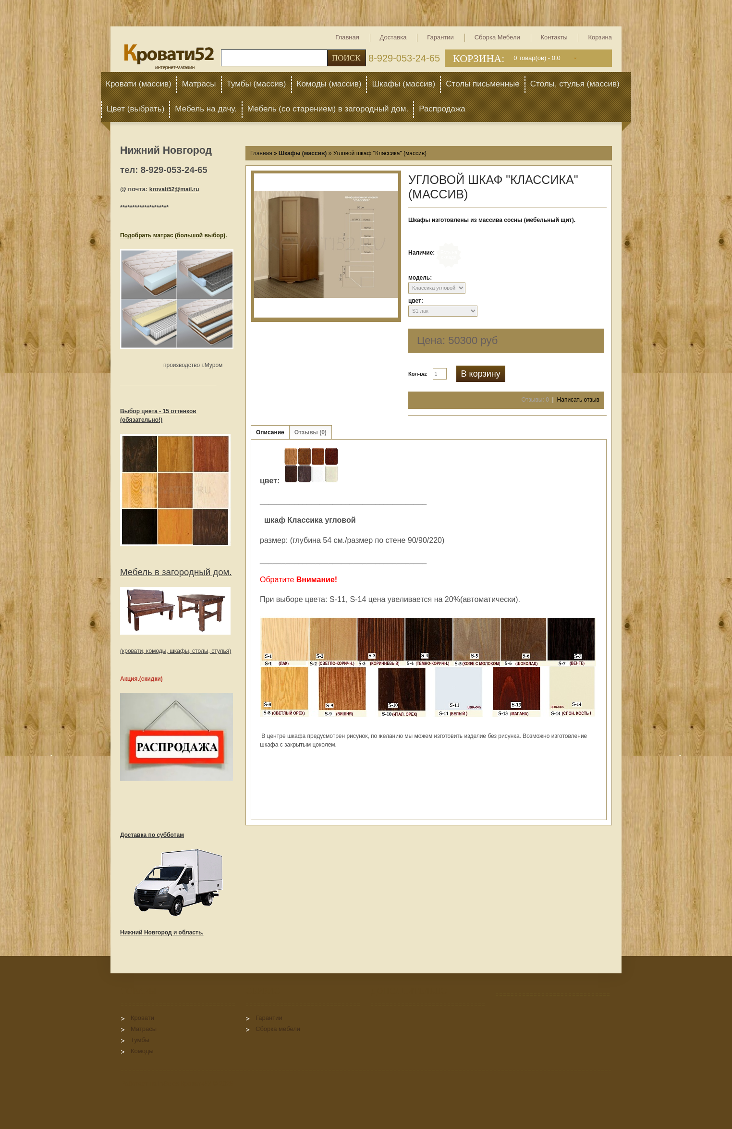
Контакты (554, 37)
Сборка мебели (497, 37)
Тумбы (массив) (256, 83)
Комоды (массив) (329, 83)
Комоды (142, 1051)
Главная (347, 37)
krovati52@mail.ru (174, 189)
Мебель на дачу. (206, 108)
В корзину (480, 374)
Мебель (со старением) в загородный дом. (327, 108)
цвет (414, 300)
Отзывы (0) (310, 432)
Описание (270, 432)
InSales (168, 1083)
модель (419, 277)
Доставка (393, 37)
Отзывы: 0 (535, 399)
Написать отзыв (578, 399)
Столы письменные (482, 83)
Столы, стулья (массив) (575, 83)
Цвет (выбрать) (135, 108)
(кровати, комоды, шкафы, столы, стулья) (175, 651)
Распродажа (442, 108)
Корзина (600, 37)
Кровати (142, 1017)
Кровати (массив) (138, 83)
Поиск (346, 57)
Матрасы (199, 83)
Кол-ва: (417, 374)
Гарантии (440, 37)
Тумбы (140, 1039)
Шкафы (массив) (403, 83)
